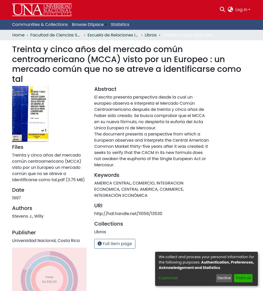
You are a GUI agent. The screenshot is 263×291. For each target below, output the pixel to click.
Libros (151, 35)
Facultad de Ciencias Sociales (56, 35)
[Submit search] (222, 10)
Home (18, 35)
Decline (224, 277)
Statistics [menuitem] (120, 24)
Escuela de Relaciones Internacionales (113, 35)
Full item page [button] (115, 244)
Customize (168, 277)
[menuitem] (230, 10)
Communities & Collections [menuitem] (40, 24)
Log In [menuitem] (241, 10)
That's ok (243, 277)
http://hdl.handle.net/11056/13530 (128, 214)
